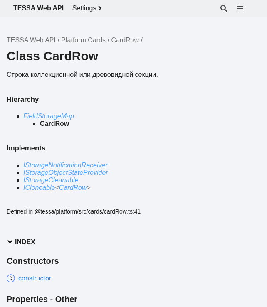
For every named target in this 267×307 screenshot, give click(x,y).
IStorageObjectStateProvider (65, 172)
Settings (88, 8)
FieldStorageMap (48, 116)
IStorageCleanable (51, 180)
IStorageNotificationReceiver (65, 165)
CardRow (125, 40)
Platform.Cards (83, 40)
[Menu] (245, 8)
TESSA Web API (38, 8)
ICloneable (39, 187)
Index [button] (21, 242)
